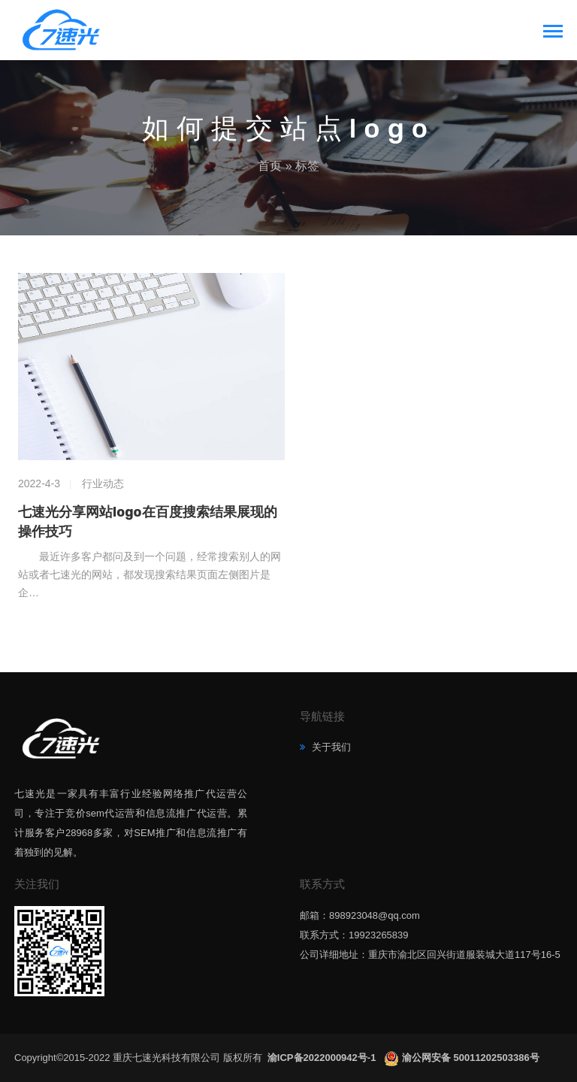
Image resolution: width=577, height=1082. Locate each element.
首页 (270, 165)
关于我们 (330, 747)
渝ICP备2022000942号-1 (323, 1057)
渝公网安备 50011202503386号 (470, 1057)
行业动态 (103, 483)
